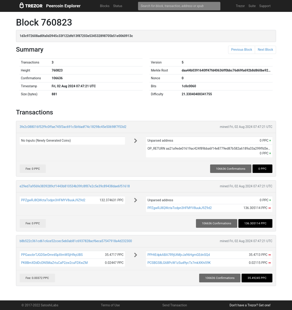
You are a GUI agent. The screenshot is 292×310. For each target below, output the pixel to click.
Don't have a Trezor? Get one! (250, 305)
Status (117, 6)
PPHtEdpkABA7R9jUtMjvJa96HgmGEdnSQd (178, 255)
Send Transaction (174, 305)
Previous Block (241, 49)
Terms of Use (110, 305)
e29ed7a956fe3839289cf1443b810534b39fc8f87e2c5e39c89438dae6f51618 (75, 186)
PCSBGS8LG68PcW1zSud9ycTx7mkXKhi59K (179, 263)
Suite (252, 6)
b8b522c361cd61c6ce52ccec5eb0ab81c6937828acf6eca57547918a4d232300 (76, 241)
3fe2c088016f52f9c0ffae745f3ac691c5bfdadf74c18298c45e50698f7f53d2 (73, 127)
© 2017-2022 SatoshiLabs (39, 305)
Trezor (240, 6)
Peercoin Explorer (63, 5)
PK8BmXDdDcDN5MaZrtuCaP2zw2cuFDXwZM (54, 263)
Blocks (105, 6)
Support (265, 6)
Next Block (265, 49)
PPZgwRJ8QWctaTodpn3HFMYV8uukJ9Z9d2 (53, 200)
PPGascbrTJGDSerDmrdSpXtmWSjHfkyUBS (52, 255)
